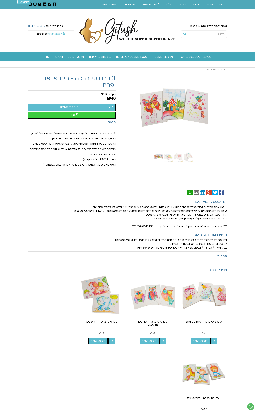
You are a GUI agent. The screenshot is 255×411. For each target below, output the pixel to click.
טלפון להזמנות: (45, 26)
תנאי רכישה (169, 382)
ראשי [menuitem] (221, 4)
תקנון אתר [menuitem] (181, 4)
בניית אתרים (114, 409)
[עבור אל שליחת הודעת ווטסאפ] (250, 406)
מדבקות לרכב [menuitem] (76, 56)
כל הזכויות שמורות (216, 395)
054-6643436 (36, 26)
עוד (46, 56)
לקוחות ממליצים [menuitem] (150, 4)
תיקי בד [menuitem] (58, 56)
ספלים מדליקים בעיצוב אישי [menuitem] (194, 56)
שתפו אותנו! (118, 371)
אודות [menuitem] (210, 4)
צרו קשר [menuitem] (197, 4)
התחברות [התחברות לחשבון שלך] (23, 2)
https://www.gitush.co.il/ (110, 363)
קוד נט (122, 409)
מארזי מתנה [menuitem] (129, 4)
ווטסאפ (71, 115)
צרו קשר (120, 367)
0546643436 (160, 378)
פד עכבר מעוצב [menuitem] (162, 56)
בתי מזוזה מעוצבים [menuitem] (100, 56)
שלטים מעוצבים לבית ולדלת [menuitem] (131, 56)
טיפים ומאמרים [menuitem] (108, 4)
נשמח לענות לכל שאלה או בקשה (208, 26)
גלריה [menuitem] (168, 4)
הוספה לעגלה (69, 107)
